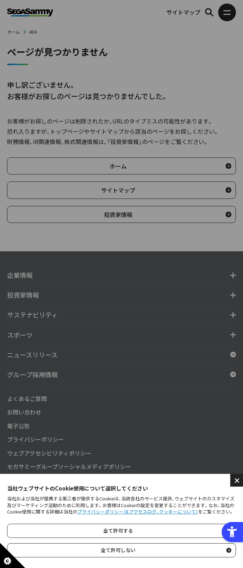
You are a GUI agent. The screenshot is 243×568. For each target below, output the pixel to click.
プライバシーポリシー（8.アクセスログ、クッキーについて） (137, 511)
